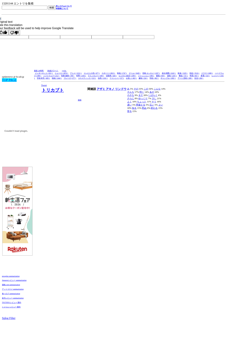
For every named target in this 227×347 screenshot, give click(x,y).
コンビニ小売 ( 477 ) (92, 73)
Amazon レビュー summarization (14, 280)
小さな (130, 95)
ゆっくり (143, 98)
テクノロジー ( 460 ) (96, 76)
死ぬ (144, 108)
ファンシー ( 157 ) (117, 78)
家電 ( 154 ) (205, 76)
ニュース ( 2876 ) (61, 73)
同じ (141, 92)
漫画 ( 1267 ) (172, 76)
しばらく (152, 95)
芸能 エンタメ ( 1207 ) (151, 73)
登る (129, 111)
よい (160, 104)
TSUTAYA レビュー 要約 (11, 302)
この (146, 88)
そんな (130, 92)
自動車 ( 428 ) (111, 76)
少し (154, 98)
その (136, 88)
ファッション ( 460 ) (146, 76)
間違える (140, 104)
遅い (129, 104)
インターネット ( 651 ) (44, 73)
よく (129, 101)
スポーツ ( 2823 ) (108, 73)
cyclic (64, 71)
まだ (140, 95)
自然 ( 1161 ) (103, 78)
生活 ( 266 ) (199, 78)
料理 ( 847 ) (194, 76)
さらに (130, 98)
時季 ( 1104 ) (81, 76)
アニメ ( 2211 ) (76, 73)
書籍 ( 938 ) (160, 76)
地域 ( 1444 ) (57, 78)
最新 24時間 (39, 71)
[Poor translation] (14, 32)
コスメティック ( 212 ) (87, 78)
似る (134, 108)
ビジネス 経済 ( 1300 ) (127, 76)
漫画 (79, 100)
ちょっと (141, 101)
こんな (157, 88)
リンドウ (120, 88)
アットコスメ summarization (13, 289)
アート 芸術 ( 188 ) (185, 78)
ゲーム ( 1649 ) (135, 73)
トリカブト (53, 90)
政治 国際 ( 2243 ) (169, 73)
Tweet (44, 85)
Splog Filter (8, 318)
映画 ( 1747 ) (122, 73)
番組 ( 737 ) (183, 76)
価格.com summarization (11, 285)
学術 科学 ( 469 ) (43, 78)
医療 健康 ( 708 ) (67, 76)
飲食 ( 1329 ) (183, 73)
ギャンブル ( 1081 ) (168, 78)
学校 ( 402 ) (154, 78)
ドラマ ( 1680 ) (207, 73)
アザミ (101, 88)
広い (152, 104)
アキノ (110, 88)
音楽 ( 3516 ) (194, 73)
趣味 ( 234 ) (143, 78)
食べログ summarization (11, 294)
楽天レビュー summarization (13, 298)
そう (154, 101)
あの (152, 92)
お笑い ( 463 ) (131, 78)
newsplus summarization (11, 276)
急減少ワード (53, 71)
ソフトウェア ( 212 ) (51, 76)
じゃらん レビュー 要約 (11, 307)
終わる (154, 108)
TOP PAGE (9, 80)
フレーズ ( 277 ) (70, 78)
